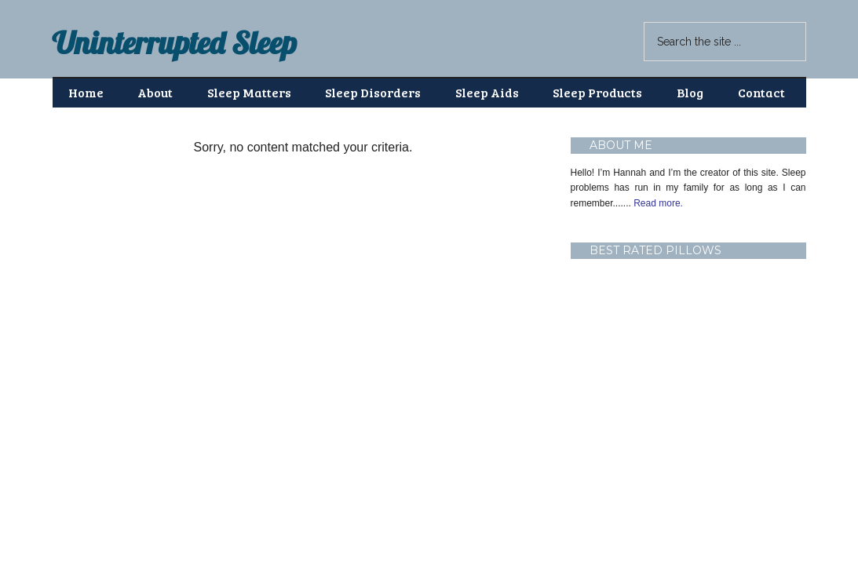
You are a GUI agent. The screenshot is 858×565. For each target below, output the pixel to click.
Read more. (657, 203)
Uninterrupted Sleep (175, 42)
